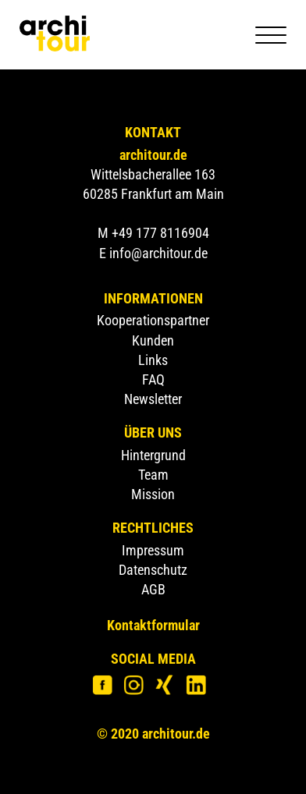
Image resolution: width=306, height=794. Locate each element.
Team (153, 474)
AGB (153, 589)
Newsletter (153, 399)
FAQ (153, 379)
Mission (153, 494)
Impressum (153, 550)
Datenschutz (153, 570)
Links (153, 360)
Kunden (153, 340)
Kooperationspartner (153, 320)
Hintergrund (153, 455)
